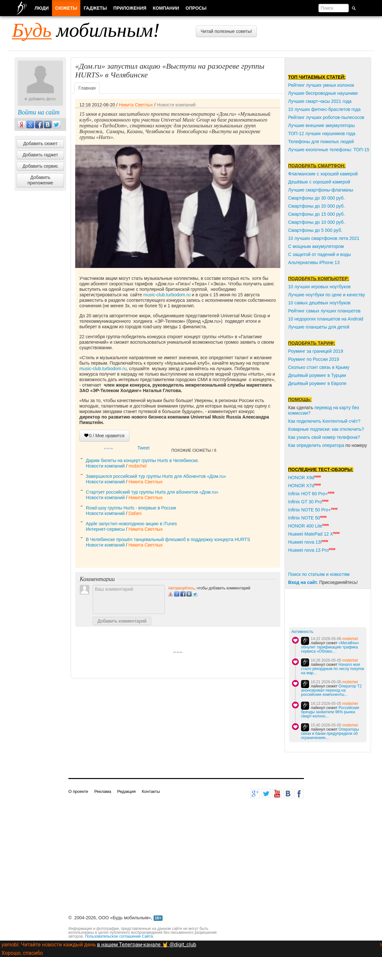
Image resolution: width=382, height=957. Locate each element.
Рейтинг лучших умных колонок (321, 85)
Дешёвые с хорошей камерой (319, 181)
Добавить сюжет (40, 143)
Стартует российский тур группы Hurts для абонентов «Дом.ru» (152, 492)
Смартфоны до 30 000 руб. (316, 198)
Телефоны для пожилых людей (321, 141)
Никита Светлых (136, 104)
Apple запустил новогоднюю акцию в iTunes (131, 523)
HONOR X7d (301, 485)
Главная (87, 88)
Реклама (102, 791)
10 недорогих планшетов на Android (325, 318)
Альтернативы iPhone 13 (313, 262)
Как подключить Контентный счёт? (324, 421)
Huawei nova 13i (305, 542)
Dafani (134, 513)
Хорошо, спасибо (22, 953)
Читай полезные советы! (226, 31)
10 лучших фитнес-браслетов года (324, 109)
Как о (293, 445)
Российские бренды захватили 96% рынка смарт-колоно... (330, 711)
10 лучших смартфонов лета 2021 (323, 238)
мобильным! (86, 30)
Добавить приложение (40, 180)
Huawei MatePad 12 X (310, 534)
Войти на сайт (38, 112)
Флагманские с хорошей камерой (323, 173)
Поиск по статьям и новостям (318, 574)
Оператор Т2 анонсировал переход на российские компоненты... (331, 690)
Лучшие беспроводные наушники (323, 93)
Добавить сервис (40, 166)
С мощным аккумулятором (316, 246)
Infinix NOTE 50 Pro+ (309, 509)
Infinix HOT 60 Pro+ (308, 493)
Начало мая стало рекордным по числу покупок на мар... (332, 668)
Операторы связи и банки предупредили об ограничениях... (330, 733)
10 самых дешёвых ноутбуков (319, 302)
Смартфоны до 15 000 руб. (316, 214)
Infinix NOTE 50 (304, 517)
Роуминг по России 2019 (313, 359)
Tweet (143, 447)
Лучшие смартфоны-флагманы (320, 189)
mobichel (137, 466)
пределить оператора (321, 445)
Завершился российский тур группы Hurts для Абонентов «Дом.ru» (156, 476)
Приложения (129, 8)
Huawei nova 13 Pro (308, 550)
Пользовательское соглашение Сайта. (119, 936)
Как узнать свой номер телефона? (324, 437)
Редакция (126, 791)
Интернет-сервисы (105, 529)
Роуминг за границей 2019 (315, 351)
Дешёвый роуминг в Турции (317, 375)
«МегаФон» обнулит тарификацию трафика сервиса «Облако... (330, 647)
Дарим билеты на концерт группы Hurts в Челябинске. (142, 460)
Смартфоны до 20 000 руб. (316, 206)
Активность (302, 631)
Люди (42, 8)
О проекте (78, 791)
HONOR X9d (301, 477)
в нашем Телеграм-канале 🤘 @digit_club (146, 945)
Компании (166, 8)
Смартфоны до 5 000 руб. (315, 230)
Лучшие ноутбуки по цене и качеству (326, 294)
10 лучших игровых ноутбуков (319, 286)
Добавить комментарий (121, 621)
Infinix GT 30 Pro (305, 501)
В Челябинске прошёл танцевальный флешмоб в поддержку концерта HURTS (168, 539)
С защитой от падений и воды (319, 254)
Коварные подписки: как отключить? (326, 429)
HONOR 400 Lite (305, 525)
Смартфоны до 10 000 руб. (316, 222)
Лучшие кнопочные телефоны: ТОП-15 (328, 149)
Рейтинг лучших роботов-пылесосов (326, 117)
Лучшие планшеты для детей (318, 327)
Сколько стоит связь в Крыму (318, 367)
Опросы (196, 8)
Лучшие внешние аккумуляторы (321, 125)
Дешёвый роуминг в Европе (317, 383)
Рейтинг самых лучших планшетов (324, 310)
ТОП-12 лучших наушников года (321, 133)
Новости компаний (176, 104)
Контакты (151, 791)
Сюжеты (66, 8)
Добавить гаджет (40, 154)
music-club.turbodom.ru (166, 294)
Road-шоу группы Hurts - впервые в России (131, 507)
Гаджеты (95, 8)
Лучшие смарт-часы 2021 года (320, 101)
